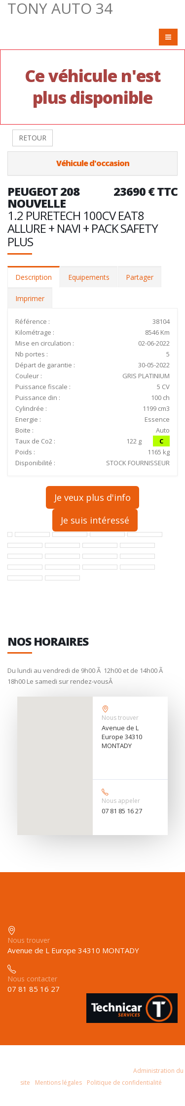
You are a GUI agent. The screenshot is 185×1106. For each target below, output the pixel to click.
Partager (139, 277)
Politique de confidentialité (124, 1082)
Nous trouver (120, 717)
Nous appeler (121, 800)
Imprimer (29, 298)
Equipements (89, 277)
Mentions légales (58, 1082)
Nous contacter (32, 978)
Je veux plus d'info (92, 497)
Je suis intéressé (95, 520)
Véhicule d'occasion (92, 163)
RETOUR (32, 137)
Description (33, 277)
